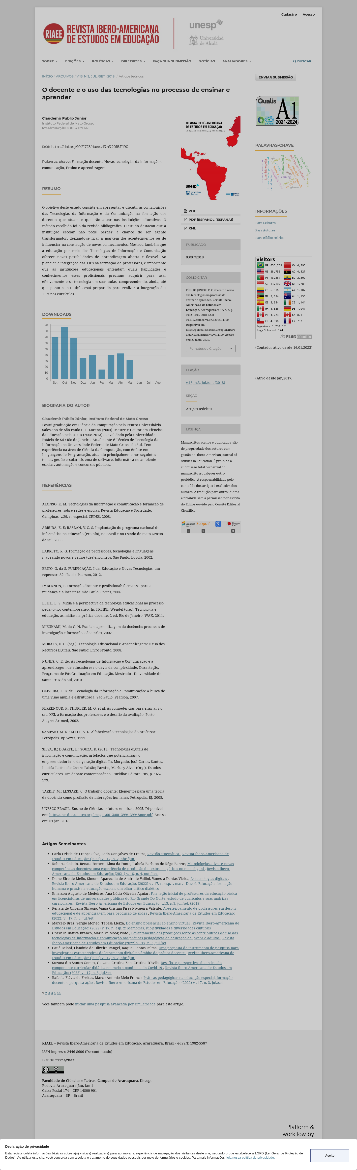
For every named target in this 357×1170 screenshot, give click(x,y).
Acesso (309, 14)
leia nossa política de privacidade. (250, 1157)
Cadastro (289, 14)
